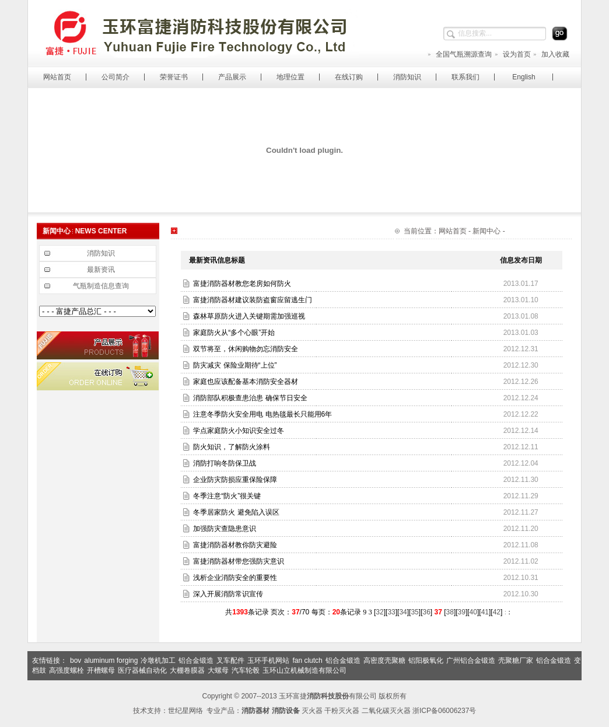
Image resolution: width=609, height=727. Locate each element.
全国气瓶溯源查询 (459, 54)
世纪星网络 (185, 711)
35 (414, 612)
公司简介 (116, 77)
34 (403, 612)
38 (450, 612)
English (523, 77)
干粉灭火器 (341, 711)
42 (497, 612)
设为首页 (512, 54)
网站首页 (57, 77)
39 (462, 612)
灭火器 (312, 711)
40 (473, 612)
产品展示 (232, 77)
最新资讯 (101, 269)
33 (391, 612)
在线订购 (349, 77)
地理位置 (290, 77)
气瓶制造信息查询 (101, 286)
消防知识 (407, 77)
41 (485, 612)
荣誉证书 (174, 77)
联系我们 (466, 77)
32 (379, 612)
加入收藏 (551, 54)
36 (426, 612)
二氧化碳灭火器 (386, 711)
